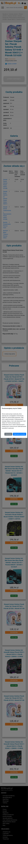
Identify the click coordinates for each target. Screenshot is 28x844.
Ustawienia (8, 434)
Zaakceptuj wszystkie (19, 434)
